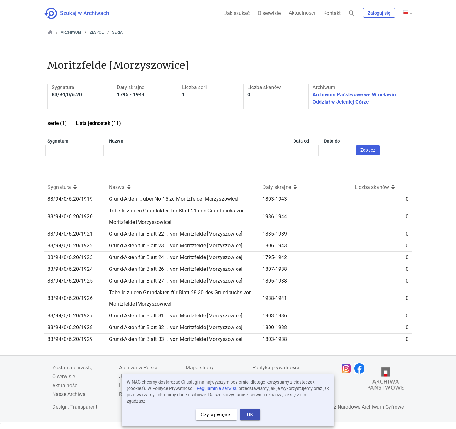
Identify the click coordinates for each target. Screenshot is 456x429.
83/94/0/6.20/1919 (70, 199)
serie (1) (57, 123)
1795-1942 (275, 257)
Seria (117, 32)
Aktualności (302, 13)
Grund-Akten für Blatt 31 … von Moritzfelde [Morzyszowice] (175, 316)
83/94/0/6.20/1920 (70, 216)
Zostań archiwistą (72, 368)
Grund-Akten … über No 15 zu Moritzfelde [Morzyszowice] (174, 199)
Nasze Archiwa (69, 394)
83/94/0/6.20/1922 (70, 246)
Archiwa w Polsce (138, 368)
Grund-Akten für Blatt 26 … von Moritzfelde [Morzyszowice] (175, 269)
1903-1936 (275, 316)
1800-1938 (275, 327)
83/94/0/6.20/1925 (70, 281)
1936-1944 (275, 216)
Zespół (97, 32)
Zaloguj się (379, 13)
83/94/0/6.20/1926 (70, 298)
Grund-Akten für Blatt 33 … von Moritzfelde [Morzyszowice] (175, 339)
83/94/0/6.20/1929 (70, 339)
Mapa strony (200, 368)
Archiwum (71, 32)
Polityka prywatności (275, 368)
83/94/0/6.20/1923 (70, 257)
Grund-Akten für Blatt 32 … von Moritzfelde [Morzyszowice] (175, 327)
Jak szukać (237, 13)
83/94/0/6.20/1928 (70, 327)
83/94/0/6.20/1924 (70, 269)
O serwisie (269, 13)
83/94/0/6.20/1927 (70, 316)
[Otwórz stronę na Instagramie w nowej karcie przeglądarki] (347, 368)
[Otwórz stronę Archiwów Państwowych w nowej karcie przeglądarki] (386, 380)
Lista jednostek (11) (98, 123)
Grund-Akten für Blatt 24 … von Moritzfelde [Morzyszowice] (175, 257)
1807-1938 (275, 269)
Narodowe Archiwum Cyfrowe (371, 407)
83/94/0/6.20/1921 (70, 234)
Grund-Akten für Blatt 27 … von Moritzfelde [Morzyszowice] (175, 281)
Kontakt (332, 13)
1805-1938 (275, 281)
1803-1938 (275, 339)
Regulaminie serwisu (217, 388)
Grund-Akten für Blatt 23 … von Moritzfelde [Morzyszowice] (175, 246)
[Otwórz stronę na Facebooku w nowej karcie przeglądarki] (361, 368)
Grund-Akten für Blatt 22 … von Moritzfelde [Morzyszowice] (175, 234)
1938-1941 (275, 298)
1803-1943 (275, 199)
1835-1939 (275, 234)
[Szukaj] (352, 13)
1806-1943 (275, 246)
